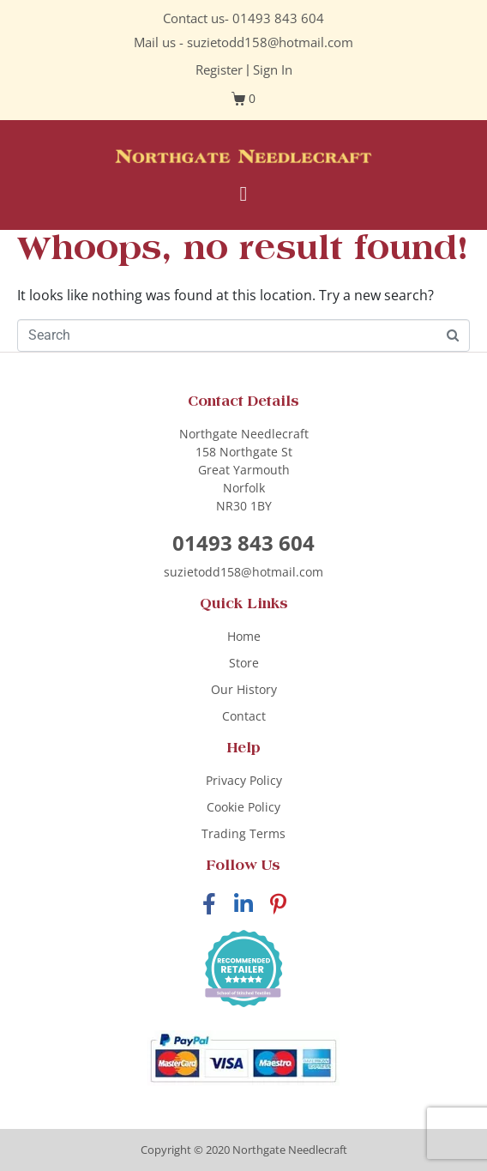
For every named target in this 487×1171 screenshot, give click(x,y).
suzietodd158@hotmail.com (270, 42)
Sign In (272, 69)
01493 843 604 (278, 18)
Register (219, 69)
